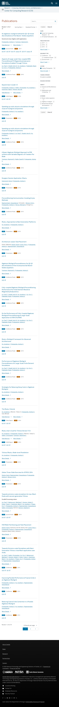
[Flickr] (9, 698)
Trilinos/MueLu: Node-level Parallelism (15, 452)
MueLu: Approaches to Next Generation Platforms (19, 222)
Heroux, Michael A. (20, 205)
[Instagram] (12, 698)
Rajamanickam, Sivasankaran (10, 203)
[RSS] (16, 698)
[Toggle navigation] (3, 9)
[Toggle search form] (52, 3)
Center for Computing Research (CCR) (19, 11)
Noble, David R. (19, 159)
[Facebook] (3, 698)
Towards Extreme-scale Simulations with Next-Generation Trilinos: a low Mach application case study (18, 550)
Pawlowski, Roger (31, 66)
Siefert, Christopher (20, 88)
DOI (4, 51)
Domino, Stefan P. (28, 502)
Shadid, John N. (12, 66)
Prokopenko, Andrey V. (8, 42)
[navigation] (19, 27)
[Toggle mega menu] (56, 3)
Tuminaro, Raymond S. (21, 42)
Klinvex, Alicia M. (17, 89)
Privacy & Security (15, 668)
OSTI (8, 51)
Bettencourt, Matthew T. (15, 502)
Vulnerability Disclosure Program (35, 702)
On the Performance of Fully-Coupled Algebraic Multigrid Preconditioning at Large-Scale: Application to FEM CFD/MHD (18, 315)
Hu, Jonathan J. (22, 66)
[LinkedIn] (14, 698)
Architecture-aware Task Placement (14, 242)
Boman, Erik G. (30, 203)
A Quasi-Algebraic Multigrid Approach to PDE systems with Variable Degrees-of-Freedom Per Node (18, 154)
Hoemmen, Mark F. (7, 89)
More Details (17, 45)
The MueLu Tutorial (8, 409)
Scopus (18, 51)
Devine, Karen (15, 244)
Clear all (50, 27)
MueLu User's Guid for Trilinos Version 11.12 (16, 431)
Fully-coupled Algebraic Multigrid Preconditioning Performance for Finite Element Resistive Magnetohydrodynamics (19, 289)
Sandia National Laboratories (10, 677)
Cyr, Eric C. (5, 68)
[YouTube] (7, 698)
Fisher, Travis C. (6, 504)
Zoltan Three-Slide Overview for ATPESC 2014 (17, 472)
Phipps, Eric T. (19, 559)
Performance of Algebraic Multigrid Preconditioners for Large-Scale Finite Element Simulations (18, 363)
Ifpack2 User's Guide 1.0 (10, 85)
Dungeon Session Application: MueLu (14, 178)
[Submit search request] (55, 21)
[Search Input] (44, 21)
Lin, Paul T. (5, 66)
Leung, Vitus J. (24, 244)
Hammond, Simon (7, 181)
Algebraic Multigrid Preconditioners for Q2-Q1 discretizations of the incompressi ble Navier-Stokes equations (17, 265)
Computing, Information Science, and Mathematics (26, 8)
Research (7, 8)
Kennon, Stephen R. (24, 508)
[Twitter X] (5, 698)
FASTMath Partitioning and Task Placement (16, 525)
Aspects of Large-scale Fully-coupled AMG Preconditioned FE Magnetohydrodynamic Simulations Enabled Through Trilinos (16, 61)
